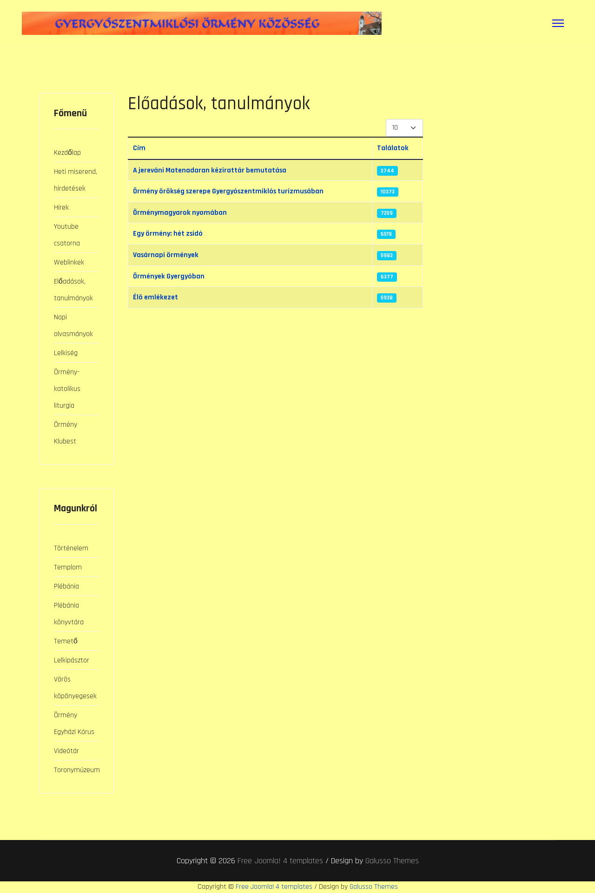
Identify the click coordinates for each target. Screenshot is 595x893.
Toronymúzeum (76, 769)
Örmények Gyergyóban (170, 277)
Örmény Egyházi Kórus (74, 723)
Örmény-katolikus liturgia (67, 388)
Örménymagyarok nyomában (181, 213)
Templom (68, 567)
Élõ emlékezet (156, 298)
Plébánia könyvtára (69, 613)
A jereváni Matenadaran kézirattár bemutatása (212, 170)
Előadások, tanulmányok (73, 289)
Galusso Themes (392, 860)
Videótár (66, 750)
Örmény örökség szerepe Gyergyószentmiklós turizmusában (234, 191)
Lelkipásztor (71, 660)
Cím (139, 147)
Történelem (71, 548)
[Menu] (558, 23)
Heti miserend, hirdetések (75, 179)
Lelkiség (66, 352)
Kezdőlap (67, 152)
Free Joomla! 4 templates (280, 860)
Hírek (61, 207)
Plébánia (66, 586)
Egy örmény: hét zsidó (170, 234)
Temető (66, 641)
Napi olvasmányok (73, 325)
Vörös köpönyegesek (75, 687)
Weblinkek (69, 262)
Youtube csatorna (67, 234)
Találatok (395, 147)
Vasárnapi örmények (167, 255)
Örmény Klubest (65, 432)
